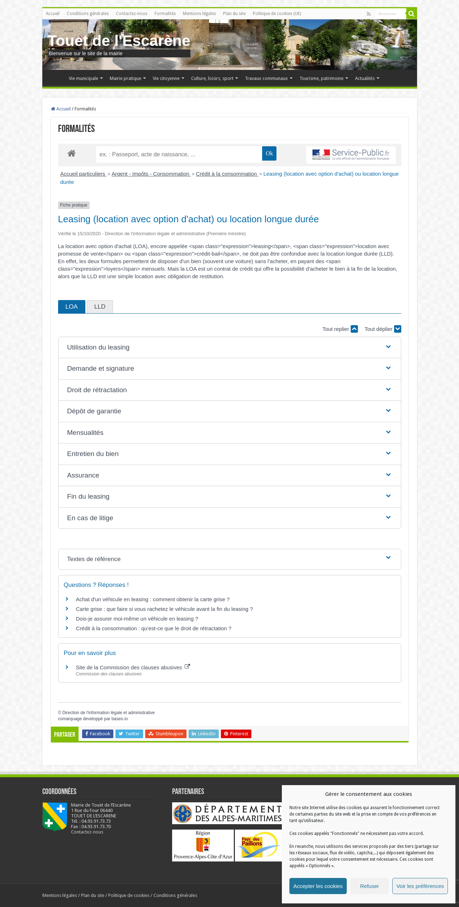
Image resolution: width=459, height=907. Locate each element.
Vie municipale (83, 78)
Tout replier (340, 329)
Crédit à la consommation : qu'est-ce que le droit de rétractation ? (154, 628)
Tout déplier (383, 329)
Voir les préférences (420, 886)
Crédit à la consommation (227, 174)
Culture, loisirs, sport (212, 78)
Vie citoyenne (166, 78)
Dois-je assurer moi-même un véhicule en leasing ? (137, 619)
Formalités (165, 13)
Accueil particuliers (83, 174)
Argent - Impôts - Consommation (151, 174)
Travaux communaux (266, 78)
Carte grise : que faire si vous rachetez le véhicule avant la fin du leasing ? (164, 609)
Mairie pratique (125, 78)
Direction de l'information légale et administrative (108, 712)
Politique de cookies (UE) (277, 13)
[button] (229, 347)
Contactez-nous (131, 13)
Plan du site (234, 13)
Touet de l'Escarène (119, 40)
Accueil (53, 13)
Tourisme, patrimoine (321, 78)
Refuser (369, 886)
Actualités (365, 78)
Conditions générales (88, 13)
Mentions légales (199, 13)
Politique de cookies (129, 895)
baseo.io (120, 718)
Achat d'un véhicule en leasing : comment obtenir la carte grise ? (153, 599)
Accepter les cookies (318, 886)
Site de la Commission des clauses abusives (133, 667)
